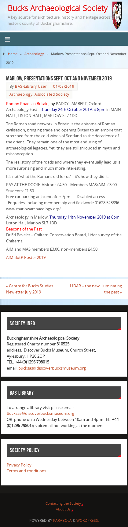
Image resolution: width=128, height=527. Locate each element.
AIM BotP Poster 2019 (26, 257)
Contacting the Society (63, 503)
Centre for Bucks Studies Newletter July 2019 (29, 289)
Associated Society (52, 94)
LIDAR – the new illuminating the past (96, 289)
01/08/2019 (63, 86)
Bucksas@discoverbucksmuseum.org (40, 413)
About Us (63, 509)
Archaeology (34, 53)
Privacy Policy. (19, 465)
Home (12, 53)
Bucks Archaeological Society (57, 8)
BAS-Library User (31, 86)
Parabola (62, 520)
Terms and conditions (26, 471)
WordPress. (87, 520)
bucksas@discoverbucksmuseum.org (52, 368)
